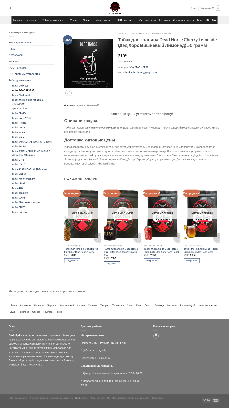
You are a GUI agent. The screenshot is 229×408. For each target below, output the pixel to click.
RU (207, 19)
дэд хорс (147, 72)
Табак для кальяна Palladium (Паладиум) (27, 101)
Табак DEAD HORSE (23, 90)
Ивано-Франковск (207, 305)
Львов (13, 305)
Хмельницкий (66, 305)
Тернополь (118, 305)
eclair (133, 72)
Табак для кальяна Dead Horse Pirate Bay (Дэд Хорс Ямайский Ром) (121, 251)
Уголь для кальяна (20, 42)
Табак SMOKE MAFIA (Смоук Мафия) (32, 141)
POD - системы (18, 67)
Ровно (59, 311)
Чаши (88, 20)
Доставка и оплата (183, 19)
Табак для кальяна (54, 20)
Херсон (81, 305)
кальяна (41, 339)
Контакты (164, 19)
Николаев (24, 311)
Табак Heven (19, 122)
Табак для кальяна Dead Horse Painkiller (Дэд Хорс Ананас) (81, 250)
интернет (29, 335)
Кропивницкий (187, 305)
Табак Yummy (19, 132)
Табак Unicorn (20, 212)
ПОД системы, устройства (24, 73)
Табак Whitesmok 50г (24, 178)
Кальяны (32, 20)
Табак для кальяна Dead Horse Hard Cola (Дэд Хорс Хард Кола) (161, 250)
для (34, 339)
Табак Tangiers (20, 192)
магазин (41, 335)
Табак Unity (18, 127)
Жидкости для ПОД (100, 398)
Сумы (130, 305)
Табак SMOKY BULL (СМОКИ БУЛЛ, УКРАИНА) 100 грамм (31, 153)
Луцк (12, 311)
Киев (138, 305)
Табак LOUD (18, 164)
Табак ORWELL (20, 85)
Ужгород (104, 305)
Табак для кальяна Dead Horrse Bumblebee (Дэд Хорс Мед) (201, 250)
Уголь (75, 20)
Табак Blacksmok (21, 95)
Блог (199, 19)
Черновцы (25, 305)
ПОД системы (82, 398)
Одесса (36, 311)
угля (72, 335)
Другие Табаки (19, 108)
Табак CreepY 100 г (22, 118)
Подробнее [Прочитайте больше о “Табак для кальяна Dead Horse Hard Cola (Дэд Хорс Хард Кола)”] (151, 261)
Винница (159, 305)
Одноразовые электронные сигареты (131, 398)
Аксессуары (104, 20)
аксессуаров (23, 339)
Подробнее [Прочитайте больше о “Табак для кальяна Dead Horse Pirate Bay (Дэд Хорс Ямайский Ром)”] (112, 264)
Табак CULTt (19, 207)
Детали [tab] (81, 105)
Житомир (172, 305)
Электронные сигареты (61, 398)
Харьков (92, 305)
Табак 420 (17, 188)
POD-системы (126, 20)
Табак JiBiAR (18, 183)
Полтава (47, 311)
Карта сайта (158, 398)
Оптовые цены (147, 19)
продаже (55, 335)
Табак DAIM (18, 197)
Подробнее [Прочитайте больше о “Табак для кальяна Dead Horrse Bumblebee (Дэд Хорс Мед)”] (191, 261)
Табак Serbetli (19, 174)
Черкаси (51, 305)
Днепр (148, 305)
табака (65, 335)
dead (127, 72)
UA (214, 19)
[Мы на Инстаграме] (156, 336)
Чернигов (39, 305)
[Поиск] (10, 8)
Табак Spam (18, 137)
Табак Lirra (18, 159)
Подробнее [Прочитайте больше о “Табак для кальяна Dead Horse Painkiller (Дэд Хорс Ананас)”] (72, 261)
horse (140, 72)
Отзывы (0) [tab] (93, 105)
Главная (17, 19)
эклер (155, 72)
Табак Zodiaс (19, 146)
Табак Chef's (19, 113)
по (47, 335)
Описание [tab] (69, 105)
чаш (11, 339)
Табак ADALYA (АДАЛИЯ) (26, 202)
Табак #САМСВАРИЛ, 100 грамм (29, 169)
